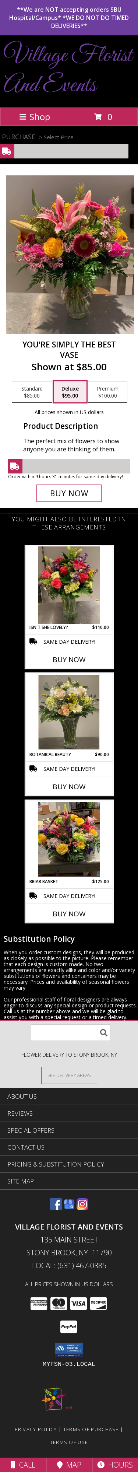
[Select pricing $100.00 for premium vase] (107, 392)
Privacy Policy (36, 1429)
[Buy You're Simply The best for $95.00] (69, 493)
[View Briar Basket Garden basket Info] (69, 839)
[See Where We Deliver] (69, 1074)
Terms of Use (69, 1442)
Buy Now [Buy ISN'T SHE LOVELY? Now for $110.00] (69, 659)
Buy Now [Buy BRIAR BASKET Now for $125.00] (69, 914)
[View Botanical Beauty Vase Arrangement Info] (69, 712)
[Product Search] (70, 1032)
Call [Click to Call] (23, 1465)
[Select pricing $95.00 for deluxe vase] (70, 392)
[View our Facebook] (56, 1207)
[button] (69, 1350)
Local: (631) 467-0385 (69, 1265)
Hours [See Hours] (115, 1465)
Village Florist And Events (68, 71)
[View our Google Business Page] (69, 1207)
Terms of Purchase (91, 1429)
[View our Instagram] (82, 1207)
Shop (34, 117)
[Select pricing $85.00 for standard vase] (32, 392)
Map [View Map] (69, 1465)
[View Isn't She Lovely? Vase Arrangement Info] (69, 585)
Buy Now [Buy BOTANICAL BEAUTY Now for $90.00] (69, 786)
